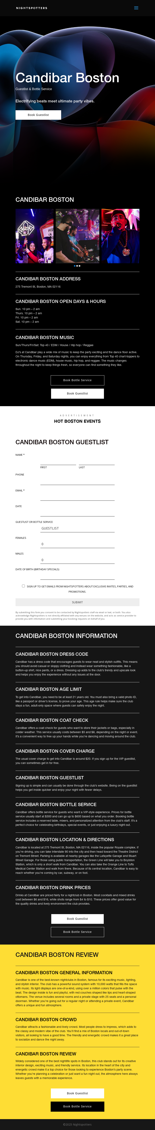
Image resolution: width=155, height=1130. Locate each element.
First (43, 467)
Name (20, 455)
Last (82, 467)
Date (19, 506)
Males (20, 553)
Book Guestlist (38, 115)
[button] (74, 266)
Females (21, 538)
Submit (77, 602)
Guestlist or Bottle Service (34, 522)
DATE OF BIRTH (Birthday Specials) (37, 569)
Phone (20, 474)
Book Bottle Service (77, 380)
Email (20, 490)
